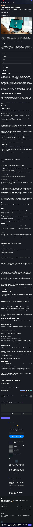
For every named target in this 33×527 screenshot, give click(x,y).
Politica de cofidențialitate (9, 525)
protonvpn (15, 387)
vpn (18, 387)
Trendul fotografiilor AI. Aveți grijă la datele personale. (11, 380)
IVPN (3, 62)
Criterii (4, 59)
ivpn (10, 387)
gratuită (6, 289)
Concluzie (4, 70)
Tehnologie (3, 5)
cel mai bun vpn (7, 387)
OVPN (18, 47)
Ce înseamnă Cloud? (5, 383)
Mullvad (20, 46)
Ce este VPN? (5, 56)
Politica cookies (16, 525)
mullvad (12, 387)
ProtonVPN (4, 65)
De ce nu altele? (5, 67)
